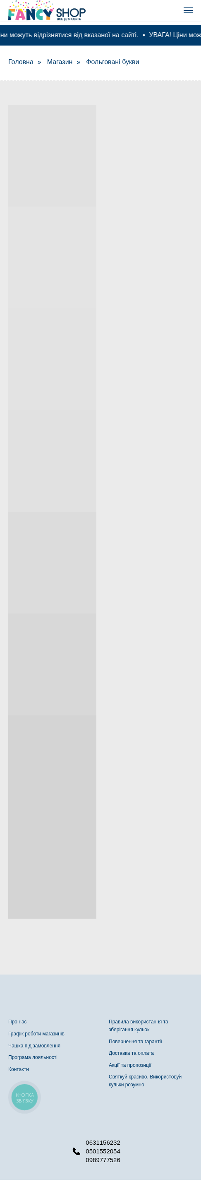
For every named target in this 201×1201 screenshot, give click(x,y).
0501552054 (103, 1151)
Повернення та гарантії (135, 1042)
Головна (21, 61)
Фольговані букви (112, 61)
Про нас (17, 1022)
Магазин (60, 61)
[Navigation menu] (188, 10)
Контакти (18, 1069)
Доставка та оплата (131, 1053)
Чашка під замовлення (34, 1046)
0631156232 (103, 1142)
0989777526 (103, 1159)
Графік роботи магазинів (36, 1034)
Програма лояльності (32, 1057)
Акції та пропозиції (130, 1065)
